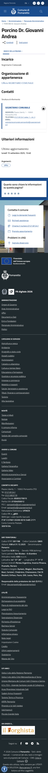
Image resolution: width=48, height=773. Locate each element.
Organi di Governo (9, 304)
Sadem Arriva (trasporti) (12, 693)
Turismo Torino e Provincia (12, 697)
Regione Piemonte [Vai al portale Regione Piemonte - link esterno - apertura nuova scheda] (9, 3)
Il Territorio (6, 462)
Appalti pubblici (8, 355)
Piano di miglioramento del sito (15, 605)
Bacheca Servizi (8, 625)
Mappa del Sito (8, 658)
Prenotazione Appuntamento (14, 613)
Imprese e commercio (11, 380)
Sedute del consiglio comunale (14, 435)
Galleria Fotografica (10, 466)
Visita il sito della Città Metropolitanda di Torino (21, 676)
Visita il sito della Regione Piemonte (17, 672)
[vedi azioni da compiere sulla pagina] (21, 42)
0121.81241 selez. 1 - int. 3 (24, 117)
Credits (4, 646)
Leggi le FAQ (7, 609)
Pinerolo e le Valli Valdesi (12, 705)
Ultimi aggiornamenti (10, 650)
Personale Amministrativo (34, 21)
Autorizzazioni (7, 359)
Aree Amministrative (10, 308)
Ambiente (6, 347)
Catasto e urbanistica (10, 363)
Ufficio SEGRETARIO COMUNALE (17, 83)
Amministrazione (15, 21)
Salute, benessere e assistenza (15, 388)
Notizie (4, 419)
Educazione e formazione (12, 372)
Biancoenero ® (25, 767)
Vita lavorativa (8, 400)
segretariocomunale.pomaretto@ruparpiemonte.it (22, 123)
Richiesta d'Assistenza (11, 621)
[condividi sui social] (8, 42)
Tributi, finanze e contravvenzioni (15, 392)
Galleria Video (7, 470)
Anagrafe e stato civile (11, 351)
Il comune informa (9, 427)
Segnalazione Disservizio (12, 617)
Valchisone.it (7, 709)
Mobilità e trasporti (10, 384)
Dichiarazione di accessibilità (13, 601)
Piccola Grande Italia (10, 713)
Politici (4, 329)
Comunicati (6, 431)
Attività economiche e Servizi (14, 474)
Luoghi (4, 458)
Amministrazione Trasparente (14, 597)
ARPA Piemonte (8, 701)
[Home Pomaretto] (23, 11)
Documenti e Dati (9, 316)
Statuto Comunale (9, 629)
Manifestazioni (8, 423)
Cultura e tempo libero (11, 368)
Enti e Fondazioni (9, 321)
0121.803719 (11, 495)
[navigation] (5, 11)
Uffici (4, 312)
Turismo (5, 396)
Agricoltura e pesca (10, 343)
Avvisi (4, 439)
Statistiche (6, 654)
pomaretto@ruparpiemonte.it (19, 507)
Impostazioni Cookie (10, 642)
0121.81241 (10, 492)
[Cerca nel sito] (41, 11)
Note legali (6, 638)
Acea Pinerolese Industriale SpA (15, 689)
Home (4, 21)
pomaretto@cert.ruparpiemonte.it (21, 504)
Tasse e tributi (7, 415)
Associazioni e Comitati (11, 478)
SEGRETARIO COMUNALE (17, 107)
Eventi (4, 453)
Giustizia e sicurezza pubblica (14, 376)
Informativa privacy (10, 634)
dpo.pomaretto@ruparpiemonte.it (21, 584)
